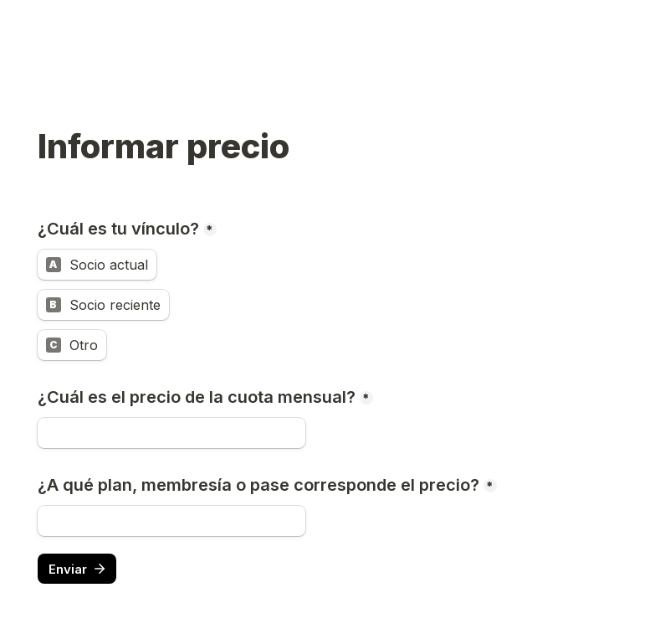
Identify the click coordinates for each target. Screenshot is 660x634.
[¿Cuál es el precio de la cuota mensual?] (171, 433)
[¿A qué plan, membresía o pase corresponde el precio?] (171, 521)
